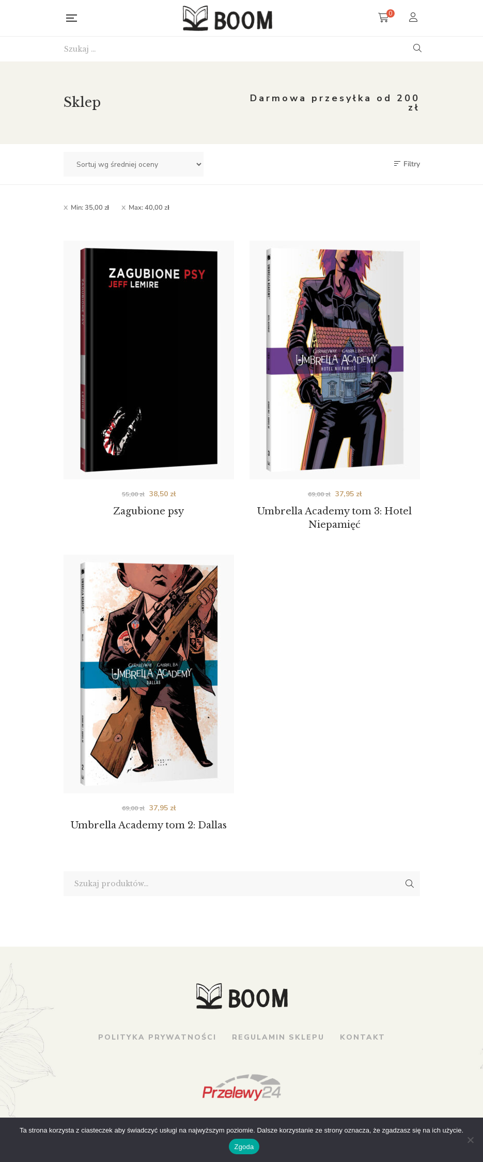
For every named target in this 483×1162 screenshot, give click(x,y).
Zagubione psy (148, 511)
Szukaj (409, 883)
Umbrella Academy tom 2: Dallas (149, 825)
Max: (149, 207)
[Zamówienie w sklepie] (134, 164)
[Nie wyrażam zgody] (470, 1140)
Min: (90, 207)
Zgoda (244, 1147)
